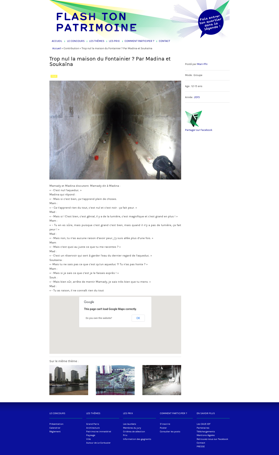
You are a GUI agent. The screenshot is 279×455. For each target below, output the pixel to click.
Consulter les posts (170, 431)
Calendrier (54, 428)
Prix (125, 435)
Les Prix (114, 41)
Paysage (90, 435)
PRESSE (201, 446)
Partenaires (203, 428)
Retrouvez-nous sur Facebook (212, 439)
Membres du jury (132, 428)
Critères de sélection (134, 431)
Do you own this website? (99, 318)
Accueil (57, 41)
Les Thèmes (96, 41)
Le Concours (75, 41)
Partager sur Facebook (198, 130)
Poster (163, 428)
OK (138, 318)
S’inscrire (165, 424)
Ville (88, 439)
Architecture (93, 428)
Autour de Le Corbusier (98, 442)
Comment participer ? (139, 41)
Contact (164, 41)
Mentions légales (206, 435)
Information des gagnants (137, 439)
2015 (197, 97)
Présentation (56, 424)
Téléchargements (206, 431)
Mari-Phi (202, 64)
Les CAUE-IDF (203, 424)
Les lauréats (129, 424)
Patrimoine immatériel (98, 431)
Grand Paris (92, 424)
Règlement (55, 431)
